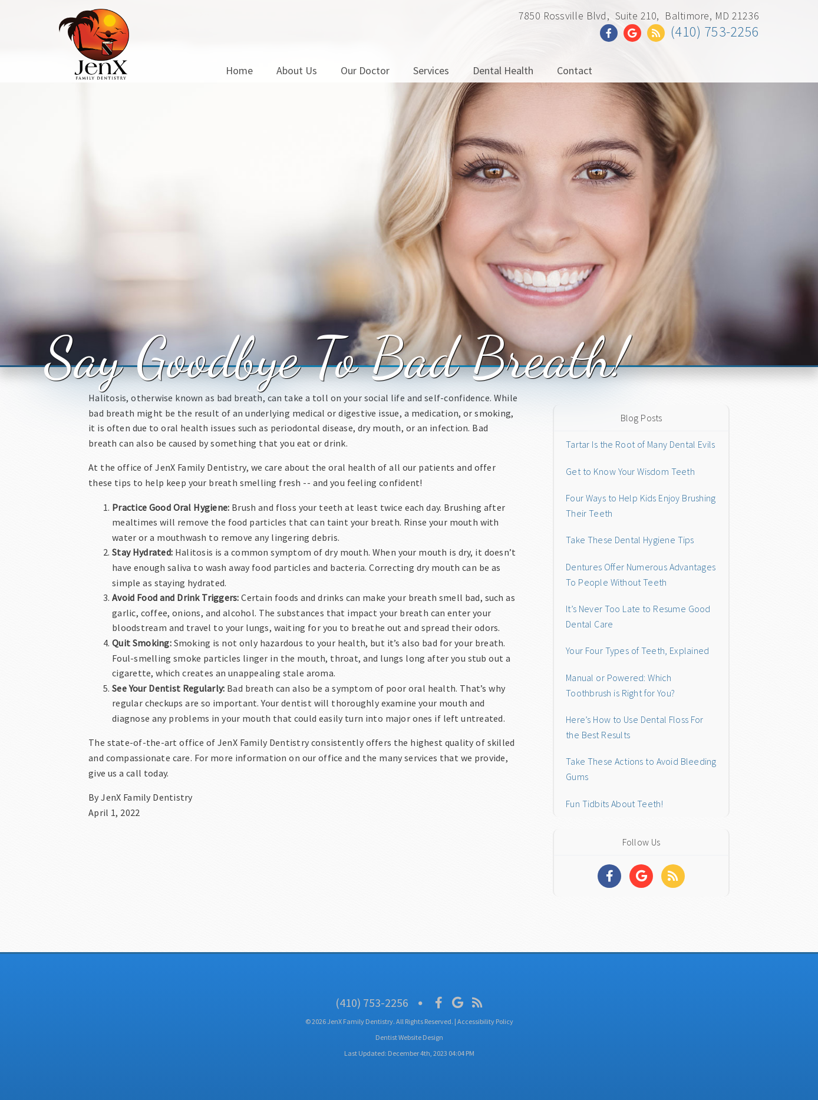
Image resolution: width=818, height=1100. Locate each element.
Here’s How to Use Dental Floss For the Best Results (635, 727)
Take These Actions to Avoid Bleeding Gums (641, 768)
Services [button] (431, 70)
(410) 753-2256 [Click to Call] (715, 31)
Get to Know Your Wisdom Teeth (630, 471)
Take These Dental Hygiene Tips (630, 540)
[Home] (94, 67)
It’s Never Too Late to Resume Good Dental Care (638, 616)
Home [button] (239, 70)
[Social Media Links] (609, 876)
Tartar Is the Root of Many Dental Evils (640, 444)
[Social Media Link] (612, 33)
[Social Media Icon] (439, 1002)
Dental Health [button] (503, 70)
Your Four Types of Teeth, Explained (637, 650)
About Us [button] (296, 70)
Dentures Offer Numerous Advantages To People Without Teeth (640, 574)
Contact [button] (574, 70)
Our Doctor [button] (365, 70)
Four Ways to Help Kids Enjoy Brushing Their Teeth (640, 505)
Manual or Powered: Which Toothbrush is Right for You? (620, 685)
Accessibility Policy (485, 1021)
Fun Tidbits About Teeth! (615, 804)
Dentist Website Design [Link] (409, 1037)
